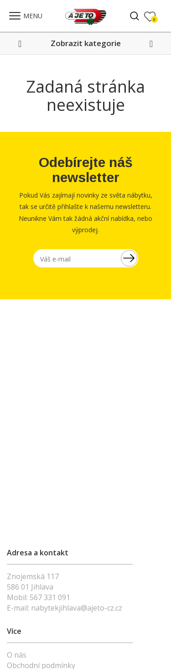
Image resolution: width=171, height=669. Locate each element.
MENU (25, 15)
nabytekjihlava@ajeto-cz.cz (76, 608)
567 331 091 (50, 597)
